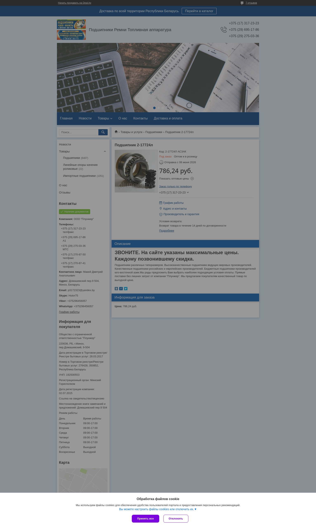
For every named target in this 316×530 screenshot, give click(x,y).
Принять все (145, 518)
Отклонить (176, 518)
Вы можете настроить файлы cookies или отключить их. (156, 509)
